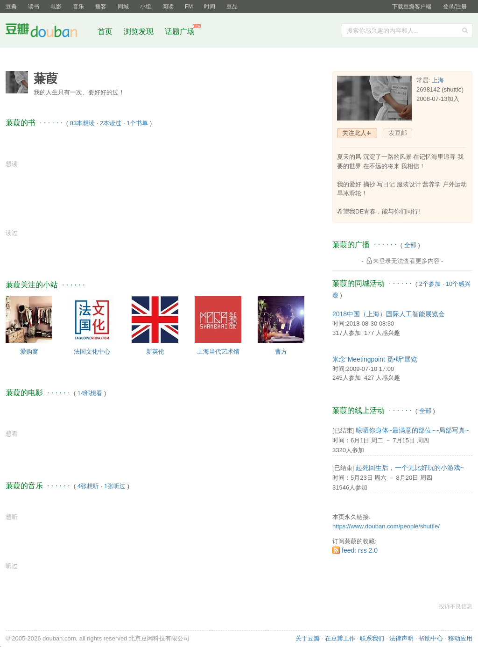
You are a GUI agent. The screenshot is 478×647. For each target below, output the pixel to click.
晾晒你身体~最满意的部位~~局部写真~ (412, 430)
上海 (438, 80)
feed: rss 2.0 (360, 550)
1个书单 (137, 123)
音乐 (78, 6)
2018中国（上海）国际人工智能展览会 (388, 314)
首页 (105, 32)
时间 (209, 6)
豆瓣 (11, 6)
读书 (33, 6)
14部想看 (89, 393)
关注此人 (354, 132)
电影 (56, 6)
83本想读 (82, 123)
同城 (123, 6)
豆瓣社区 (48, 32)
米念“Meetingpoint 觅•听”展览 (374, 359)
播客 (100, 6)
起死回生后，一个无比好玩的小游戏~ (410, 467)
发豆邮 (398, 132)
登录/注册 (455, 6)
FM (189, 6)
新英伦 (155, 351)
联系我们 (372, 638)
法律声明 (401, 638)
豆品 (232, 6)
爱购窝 (29, 351)
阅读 (168, 6)
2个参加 (430, 283)
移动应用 (460, 638)
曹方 (281, 351)
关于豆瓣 (307, 638)
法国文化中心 (92, 351)
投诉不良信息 (455, 606)
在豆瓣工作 (340, 638)
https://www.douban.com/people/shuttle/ (386, 526)
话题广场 (180, 32)
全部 (410, 245)
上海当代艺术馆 (218, 351)
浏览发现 (139, 32)
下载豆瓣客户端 (411, 6)
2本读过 (110, 123)
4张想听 (88, 486)
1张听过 (115, 486)
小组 (145, 6)
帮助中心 (431, 638)
